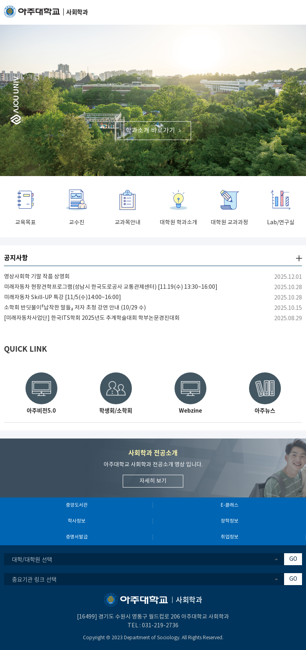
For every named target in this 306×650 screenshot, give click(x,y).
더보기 (299, 258)
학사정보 (76, 521)
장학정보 (229, 521)
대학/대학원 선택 (32, 559)
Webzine (190, 410)
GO (293, 559)
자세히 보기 (153, 481)
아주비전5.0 (41, 410)
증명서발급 (77, 537)
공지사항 (16, 257)
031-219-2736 (160, 626)
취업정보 (229, 537)
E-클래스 (229, 505)
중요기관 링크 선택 (34, 579)
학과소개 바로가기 (150, 130)
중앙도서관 (77, 505)
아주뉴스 (265, 410)
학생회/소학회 (115, 410)
